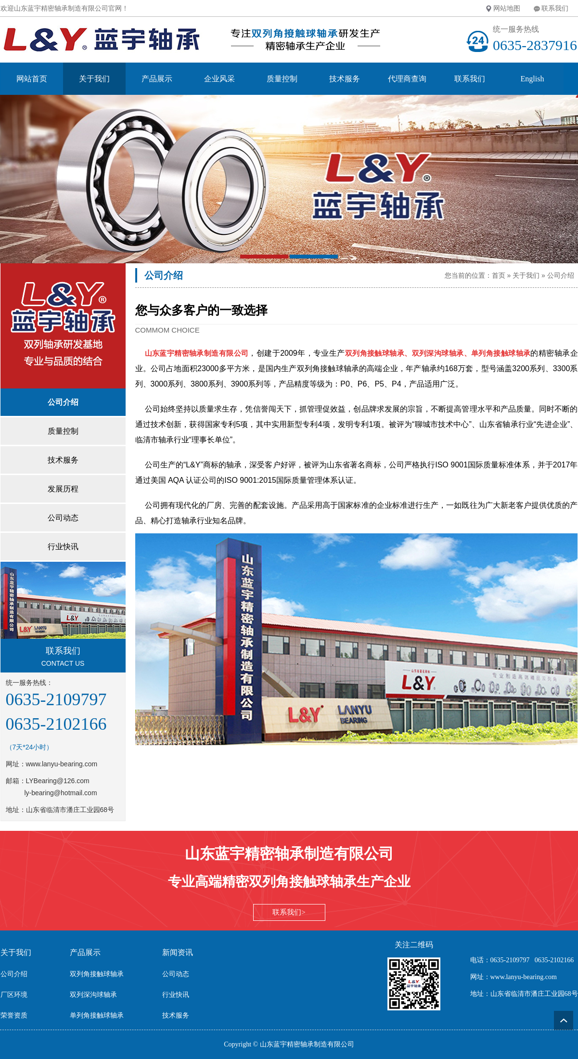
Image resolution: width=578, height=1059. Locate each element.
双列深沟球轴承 (93, 994)
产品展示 (156, 79)
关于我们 (94, 79)
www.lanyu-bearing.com (62, 764)
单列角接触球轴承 (97, 1015)
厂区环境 (13, 994)
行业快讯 (175, 994)
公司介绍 (560, 275)
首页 (498, 275)
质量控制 (282, 79)
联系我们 (554, 8)
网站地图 (506, 8)
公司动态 (175, 974)
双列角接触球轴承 (97, 974)
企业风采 (219, 79)
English (532, 79)
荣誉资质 (13, 1015)
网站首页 (31, 79)
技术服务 (344, 79)
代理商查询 (407, 79)
